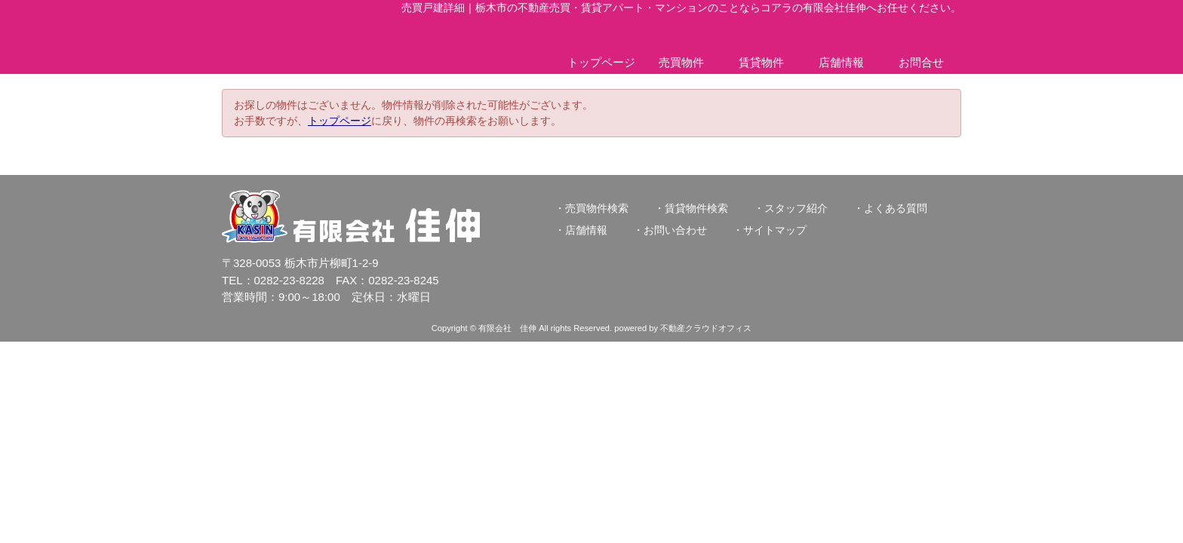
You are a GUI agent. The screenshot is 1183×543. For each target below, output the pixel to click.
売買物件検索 (596, 208)
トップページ (601, 62)
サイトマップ (775, 230)
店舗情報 (841, 62)
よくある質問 (895, 208)
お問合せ (921, 62)
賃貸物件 (761, 62)
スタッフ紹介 (796, 208)
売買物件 (681, 62)
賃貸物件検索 (696, 208)
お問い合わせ (675, 230)
